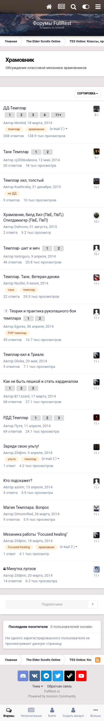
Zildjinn (20, 453)
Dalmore (21, 227)
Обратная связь (59, 686)
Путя (18, 426)
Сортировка (87, 93)
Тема (37, 686)
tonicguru (22, 256)
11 (58, 115)
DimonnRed (23, 514)
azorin (19, 487)
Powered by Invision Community (52, 696)
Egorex (20, 326)
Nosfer (19, 283)
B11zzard (21, 396)
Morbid (20, 123)
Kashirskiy (22, 187)
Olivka (19, 361)
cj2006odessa (25, 160)
